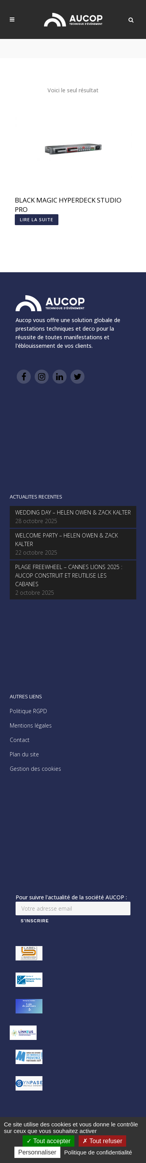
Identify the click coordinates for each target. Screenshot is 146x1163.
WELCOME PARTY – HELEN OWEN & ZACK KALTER (66, 540)
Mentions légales (31, 725)
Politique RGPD (28, 711)
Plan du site (24, 754)
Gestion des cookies (35, 768)
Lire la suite (36, 219)
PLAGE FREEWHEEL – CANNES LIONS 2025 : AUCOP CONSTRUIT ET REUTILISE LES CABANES (68, 575)
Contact (20, 740)
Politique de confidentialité (98, 1152)
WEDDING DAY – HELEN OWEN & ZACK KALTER (73, 512)
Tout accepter (48, 1141)
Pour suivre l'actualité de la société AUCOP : (71, 897)
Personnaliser (37, 1152)
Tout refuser (102, 1141)
